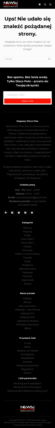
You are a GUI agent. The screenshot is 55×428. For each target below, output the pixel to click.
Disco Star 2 (27, 239)
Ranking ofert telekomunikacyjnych (27, 391)
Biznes (27, 302)
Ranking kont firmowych (28, 387)
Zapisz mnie (27, 101)
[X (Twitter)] (12, 212)
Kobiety (27, 298)
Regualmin (27, 369)
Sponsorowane (27, 268)
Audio (27, 235)
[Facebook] (5, 212)
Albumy (27, 227)
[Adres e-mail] (27, 94)
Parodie (27, 257)
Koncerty (27, 250)
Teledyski (27, 272)
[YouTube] (25, 212)
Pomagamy (27, 354)
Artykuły (27, 231)
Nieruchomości (27, 306)
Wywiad (27, 276)
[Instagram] (18, 212)
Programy (27, 265)
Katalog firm (27, 313)
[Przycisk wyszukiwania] (49, 58)
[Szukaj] (45, 4)
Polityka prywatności (27, 365)
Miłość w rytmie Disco (27, 254)
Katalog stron (27, 317)
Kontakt (27, 361)
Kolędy (27, 246)
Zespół (27, 283)
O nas (27, 343)
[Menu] (50, 4)
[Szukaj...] (25, 58)
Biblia (27, 328)
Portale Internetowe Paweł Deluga (33, 422)
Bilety (27, 347)
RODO (27, 373)
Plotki (27, 261)
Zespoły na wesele (27, 350)
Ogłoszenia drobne (27, 321)
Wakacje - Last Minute (27, 309)
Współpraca (27, 358)
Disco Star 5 (27, 242)
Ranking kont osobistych (27, 383)
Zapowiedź (27, 280)
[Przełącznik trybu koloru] (39, 4)
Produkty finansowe (27, 324)
